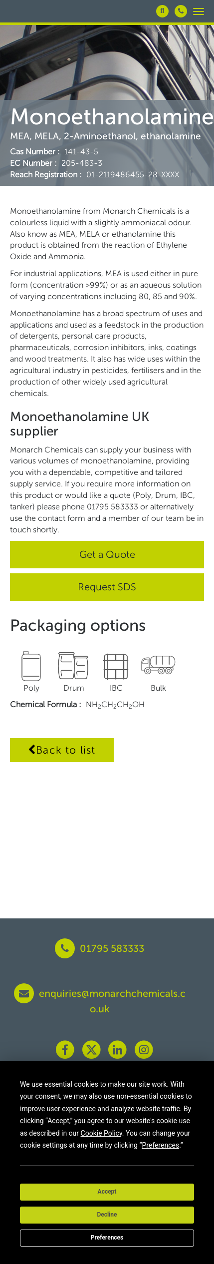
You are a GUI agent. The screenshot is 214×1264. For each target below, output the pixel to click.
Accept (107, 1191)
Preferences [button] (160, 1145)
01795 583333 (99, 948)
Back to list (62, 750)
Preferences (107, 1237)
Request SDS (107, 587)
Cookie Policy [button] (101, 1133)
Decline (107, 1214)
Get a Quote (107, 554)
